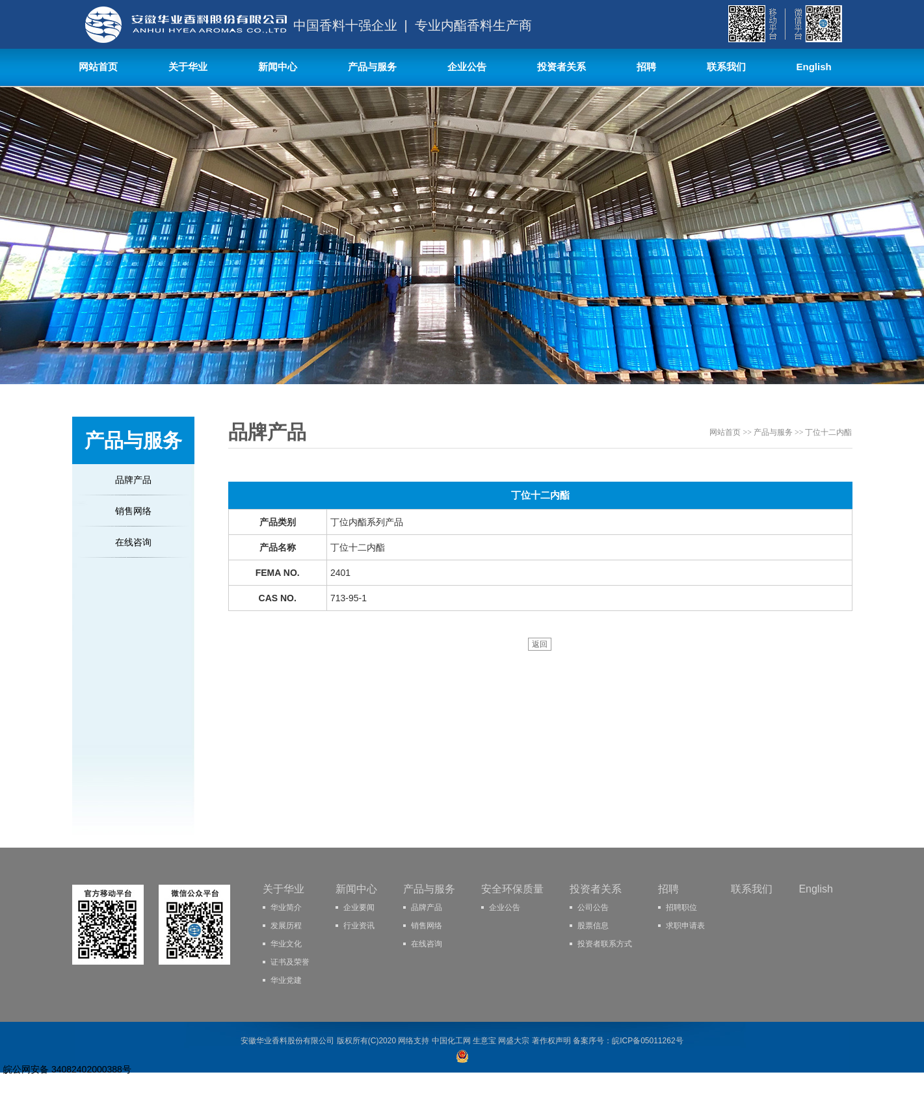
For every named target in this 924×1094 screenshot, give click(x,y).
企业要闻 (359, 907)
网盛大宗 (513, 1040)
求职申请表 (685, 925)
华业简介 (286, 907)
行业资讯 (359, 925)
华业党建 (286, 980)
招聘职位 (681, 907)
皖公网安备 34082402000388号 (67, 1069)
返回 (540, 644)
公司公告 (593, 907)
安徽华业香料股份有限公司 (287, 1040)
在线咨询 (133, 542)
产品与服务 (372, 66)
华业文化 (286, 943)
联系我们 (726, 66)
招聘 (646, 66)
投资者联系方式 (604, 943)
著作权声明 (551, 1040)
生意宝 (484, 1040)
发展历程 (286, 925)
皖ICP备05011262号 (647, 1040)
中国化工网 (451, 1040)
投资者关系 (561, 66)
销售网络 (133, 511)
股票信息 (593, 925)
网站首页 (98, 66)
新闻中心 (277, 66)
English (814, 66)
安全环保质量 (512, 888)
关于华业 (187, 66)
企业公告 (466, 66)
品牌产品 (133, 480)
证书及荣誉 (290, 962)
